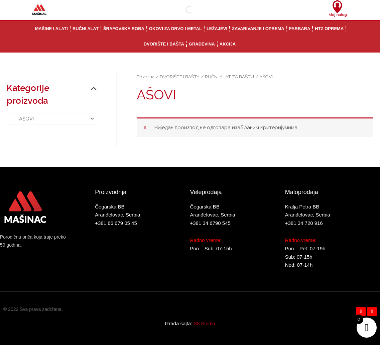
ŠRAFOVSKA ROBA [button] (123, 28)
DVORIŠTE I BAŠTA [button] (164, 44)
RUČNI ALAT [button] (86, 28)
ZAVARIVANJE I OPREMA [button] (258, 28)
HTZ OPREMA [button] (329, 28)
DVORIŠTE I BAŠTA (180, 76)
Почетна (145, 76)
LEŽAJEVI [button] (217, 28)
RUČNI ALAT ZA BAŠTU (231, 76)
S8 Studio (204, 323)
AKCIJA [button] (228, 44)
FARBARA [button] (299, 28)
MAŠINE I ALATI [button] (51, 28)
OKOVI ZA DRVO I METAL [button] (175, 28)
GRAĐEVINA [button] (202, 44)
